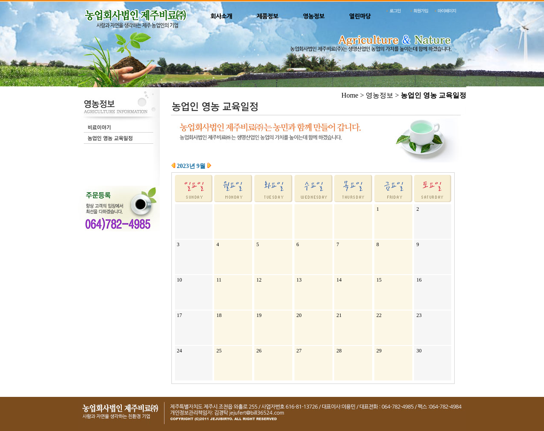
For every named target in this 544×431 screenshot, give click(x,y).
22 (379, 315)
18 (218, 315)
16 (418, 280)
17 (179, 315)
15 (379, 280)
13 (299, 280)
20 (299, 315)
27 (299, 351)
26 (259, 351)
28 (339, 351)
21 (339, 315)
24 (179, 351)
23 (418, 315)
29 (379, 351)
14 (339, 280)
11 (218, 280)
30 (418, 351)
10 (179, 280)
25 (218, 351)
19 (259, 315)
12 (259, 280)
